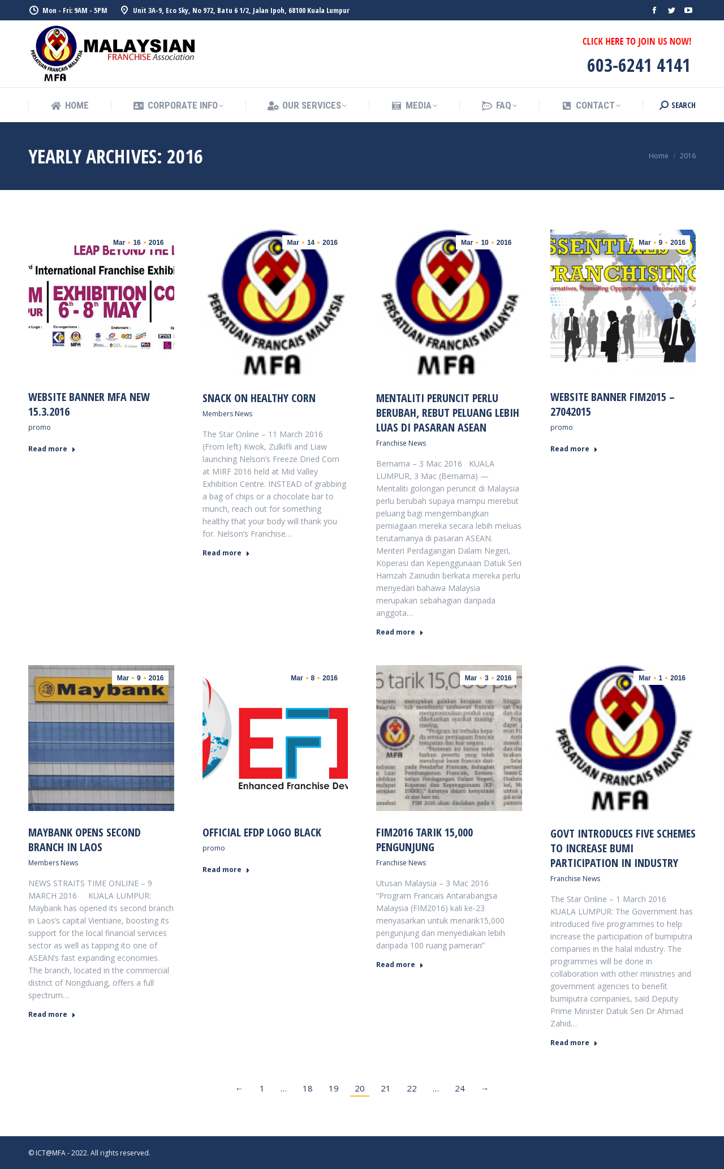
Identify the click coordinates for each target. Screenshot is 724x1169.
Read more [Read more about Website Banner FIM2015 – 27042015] (574, 449)
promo (39, 427)
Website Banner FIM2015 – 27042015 (612, 404)
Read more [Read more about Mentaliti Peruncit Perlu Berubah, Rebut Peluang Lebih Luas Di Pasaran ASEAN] (400, 632)
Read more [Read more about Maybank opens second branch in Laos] (52, 1014)
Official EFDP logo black (261, 832)
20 (360, 1088)
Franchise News (401, 443)
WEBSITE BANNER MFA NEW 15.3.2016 (89, 404)
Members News (227, 414)
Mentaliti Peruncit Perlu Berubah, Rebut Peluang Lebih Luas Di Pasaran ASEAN (447, 412)
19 (334, 1088)
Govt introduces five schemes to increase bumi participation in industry (623, 848)
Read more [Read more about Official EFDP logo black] (226, 869)
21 (386, 1088)
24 (460, 1088)
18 (308, 1088)
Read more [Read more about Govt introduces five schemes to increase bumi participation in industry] (574, 1042)
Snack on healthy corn (259, 398)
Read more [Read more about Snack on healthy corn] (226, 553)
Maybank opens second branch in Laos (84, 840)
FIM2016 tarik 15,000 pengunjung (424, 840)
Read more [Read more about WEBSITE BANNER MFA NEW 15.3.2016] (52, 449)
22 (412, 1088)
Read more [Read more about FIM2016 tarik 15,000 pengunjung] (400, 964)
